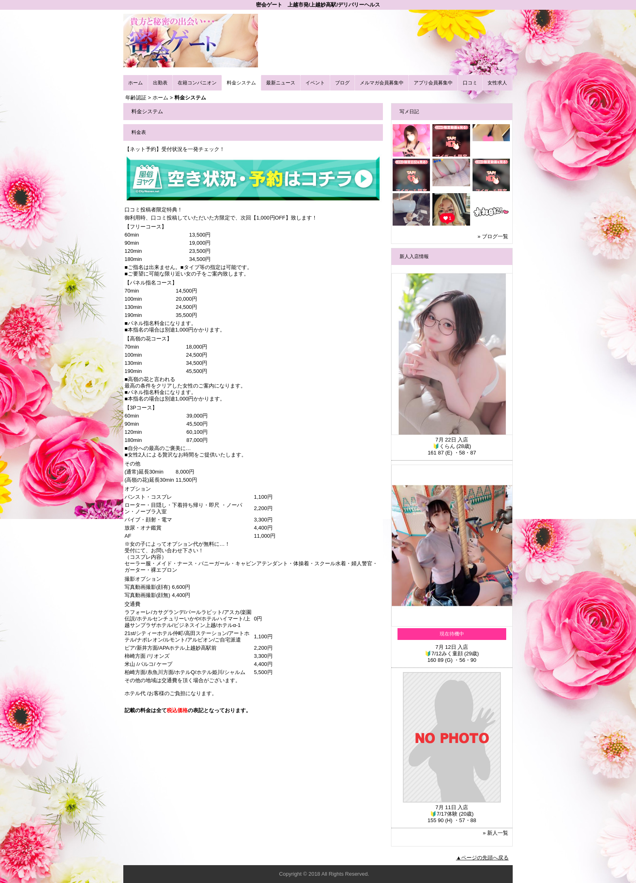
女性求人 (497, 83)
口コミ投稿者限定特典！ (154, 210)
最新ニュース (280, 83)
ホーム (135, 83)
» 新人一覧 (495, 833)
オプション (138, 489)
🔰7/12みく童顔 (443, 653)
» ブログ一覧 (492, 236)
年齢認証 (135, 98)
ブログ (342, 83)
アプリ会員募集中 (433, 83)
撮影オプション (143, 579)
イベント (315, 83)
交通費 (132, 604)
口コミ (470, 83)
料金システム (241, 83)
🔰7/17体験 (443, 814)
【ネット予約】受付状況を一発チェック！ (175, 149)
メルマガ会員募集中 (382, 83)
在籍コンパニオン (197, 83)
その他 (132, 464)
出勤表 (160, 83)
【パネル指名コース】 (151, 283)
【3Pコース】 (141, 408)
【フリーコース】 (146, 227)
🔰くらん (444, 446)
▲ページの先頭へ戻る (482, 858)
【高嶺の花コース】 (148, 339)
